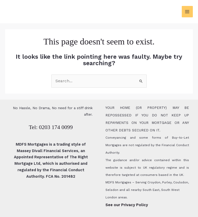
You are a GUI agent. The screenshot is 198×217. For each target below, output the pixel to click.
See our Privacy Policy (126, 205)
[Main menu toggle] (187, 11)
